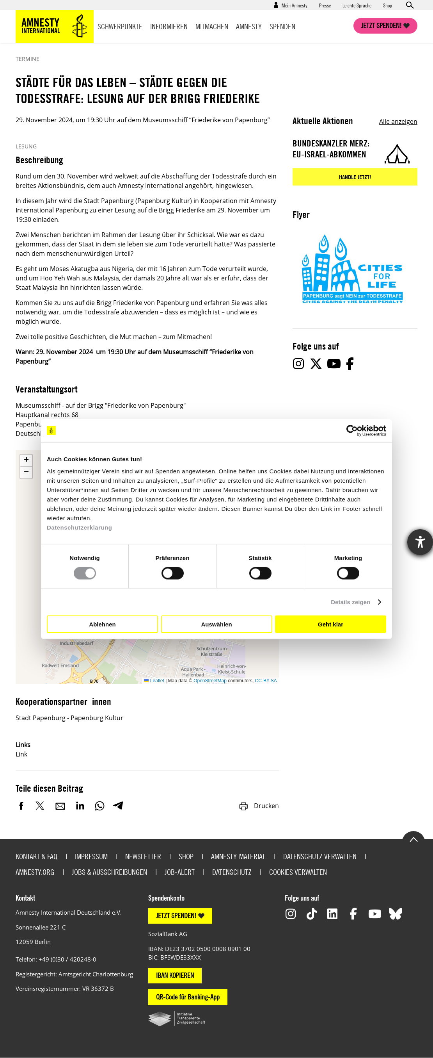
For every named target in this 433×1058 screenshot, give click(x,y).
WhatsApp (99, 806)
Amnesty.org (35, 872)
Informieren (169, 26)
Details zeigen (350, 601)
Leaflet (154, 680)
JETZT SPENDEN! (176, 916)
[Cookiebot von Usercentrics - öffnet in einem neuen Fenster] (352, 430)
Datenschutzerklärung (79, 527)
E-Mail (60, 806)
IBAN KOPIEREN (175, 975)
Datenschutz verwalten (320, 856)
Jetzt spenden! (381, 25)
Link (21, 754)
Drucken (258, 806)
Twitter (41, 806)
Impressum (91, 856)
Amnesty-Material (238, 856)
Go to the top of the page (413, 839)
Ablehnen (102, 624)
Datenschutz (232, 872)
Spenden (282, 26)
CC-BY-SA (266, 680)
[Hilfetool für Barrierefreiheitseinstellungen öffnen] (420, 542)
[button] (26, 461)
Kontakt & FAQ (36, 856)
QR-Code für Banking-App (188, 997)
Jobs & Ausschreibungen (109, 872)
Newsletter (143, 856)
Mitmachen (211, 26)
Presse (325, 5)
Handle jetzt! (355, 177)
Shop (387, 5)
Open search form (409, 5)
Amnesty (249, 26)
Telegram (118, 806)
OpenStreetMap (210, 680)
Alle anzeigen (398, 121)
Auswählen (216, 624)
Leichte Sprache (356, 5)
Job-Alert (180, 872)
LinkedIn (80, 806)
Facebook (21, 806)
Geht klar (330, 624)
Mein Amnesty (294, 5)
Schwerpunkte (120, 26)
